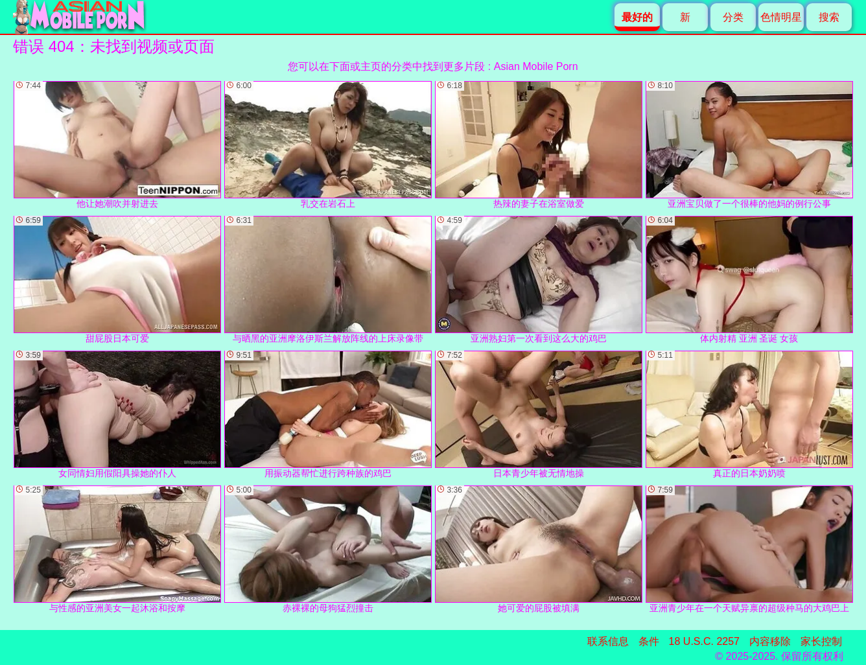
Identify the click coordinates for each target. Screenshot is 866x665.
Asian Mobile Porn (536, 66)
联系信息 (608, 641)
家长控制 (821, 641)
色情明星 (781, 17)
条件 (648, 641)
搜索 (829, 17)
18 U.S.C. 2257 (704, 641)
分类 (733, 17)
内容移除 (770, 641)
